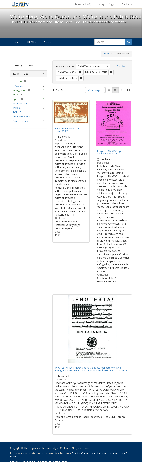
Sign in (112, 4)
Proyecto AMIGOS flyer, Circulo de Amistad (110, 152)
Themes (32, 41)
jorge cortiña (20, 103)
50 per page (95, 90)
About (48, 41)
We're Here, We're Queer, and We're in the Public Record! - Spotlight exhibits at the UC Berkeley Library (20, 4)
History (100, 4)
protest (17, 107)
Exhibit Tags (20, 73)
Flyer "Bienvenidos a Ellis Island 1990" (68, 130)
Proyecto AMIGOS (23, 116)
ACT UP (17, 112)
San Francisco (20, 121)
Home (17, 41)
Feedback (126, 4)
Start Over (122, 66)
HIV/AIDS (18, 85)
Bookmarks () (83, 4)
